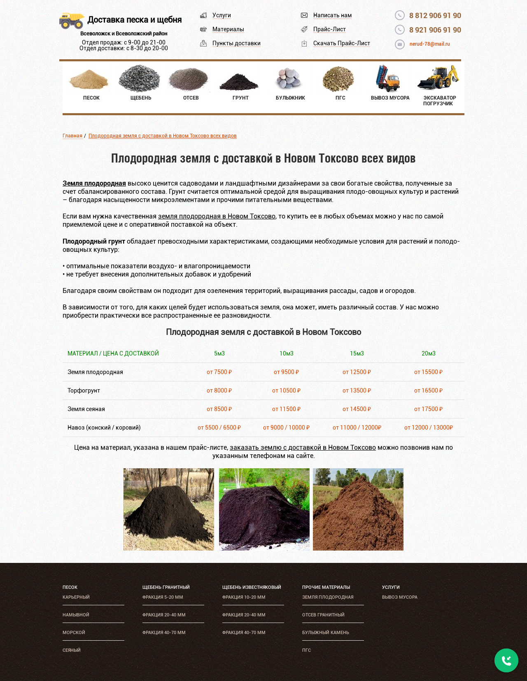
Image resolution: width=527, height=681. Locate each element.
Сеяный (72, 650)
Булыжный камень (325, 632)
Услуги (221, 15)
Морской (74, 632)
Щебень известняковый (251, 587)
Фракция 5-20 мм (162, 597)
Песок (70, 587)
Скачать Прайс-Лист (341, 43)
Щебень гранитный (166, 587)
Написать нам (332, 15)
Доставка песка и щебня (134, 20)
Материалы (228, 29)
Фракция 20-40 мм (164, 615)
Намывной (76, 615)
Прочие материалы (326, 587)
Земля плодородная (327, 597)
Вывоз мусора (399, 597)
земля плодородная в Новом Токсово (216, 216)
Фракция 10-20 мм (244, 597)
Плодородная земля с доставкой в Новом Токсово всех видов (163, 136)
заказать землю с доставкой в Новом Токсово (303, 447)
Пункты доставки (236, 43)
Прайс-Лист (329, 29)
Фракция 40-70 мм (164, 632)
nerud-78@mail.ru (430, 44)
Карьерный (76, 597)
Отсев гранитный (323, 615)
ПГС (306, 650)
